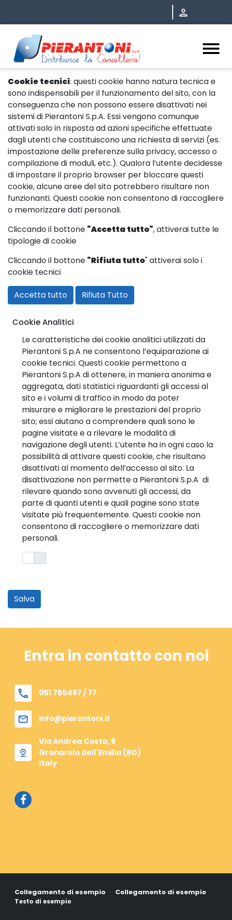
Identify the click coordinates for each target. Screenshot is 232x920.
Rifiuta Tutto (105, 295)
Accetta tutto (40, 295)
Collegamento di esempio (60, 892)
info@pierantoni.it (74, 718)
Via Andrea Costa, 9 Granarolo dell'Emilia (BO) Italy (90, 752)
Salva (24, 598)
